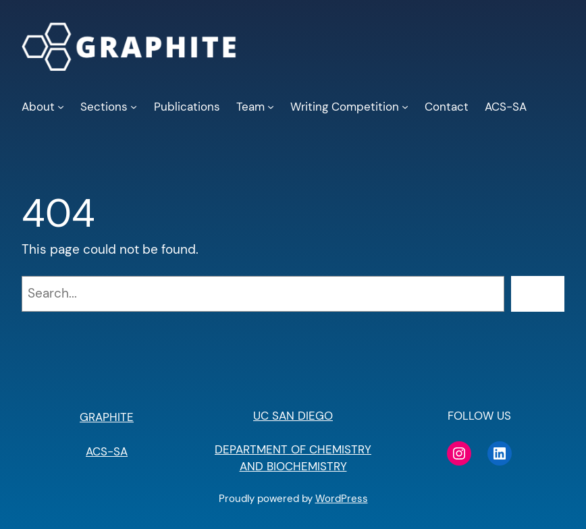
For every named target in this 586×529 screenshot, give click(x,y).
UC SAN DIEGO (293, 415)
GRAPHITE (107, 417)
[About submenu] (60, 106)
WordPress (341, 498)
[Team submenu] (270, 106)
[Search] (537, 294)
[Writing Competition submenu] (405, 106)
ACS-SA (107, 451)
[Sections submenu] (133, 106)
